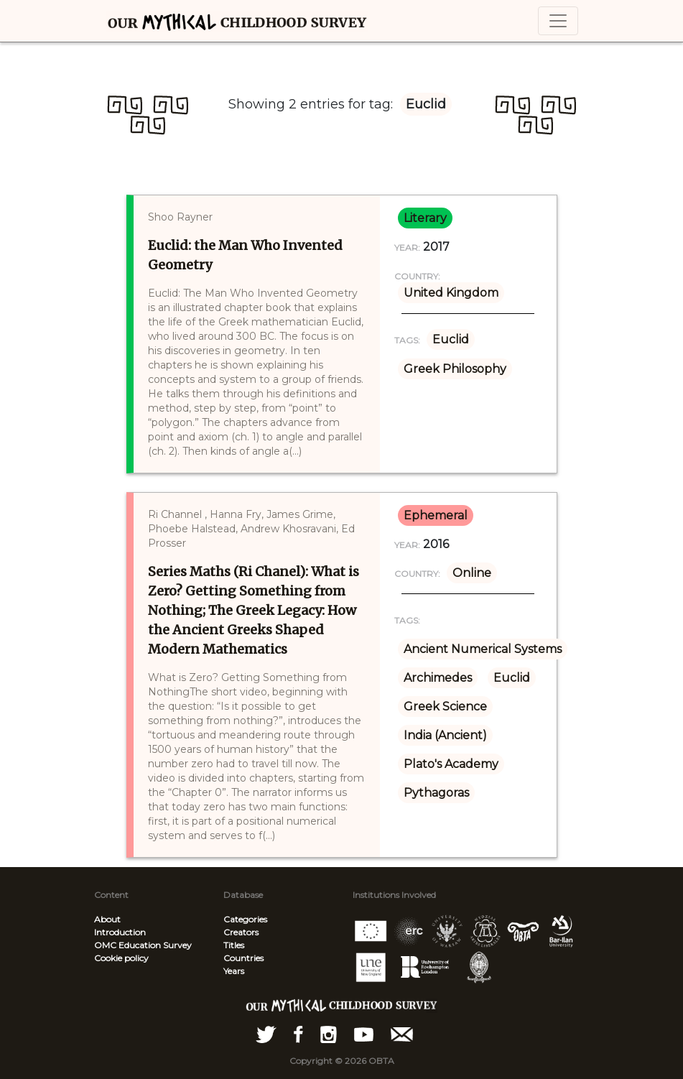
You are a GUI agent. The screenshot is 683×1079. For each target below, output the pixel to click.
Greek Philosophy (455, 369)
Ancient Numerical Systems (483, 649)
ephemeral (436, 515)
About (107, 919)
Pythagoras (436, 793)
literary (425, 218)
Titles (233, 945)
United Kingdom (451, 293)
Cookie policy (121, 958)
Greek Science (445, 706)
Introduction (120, 932)
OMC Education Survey (143, 945)
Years (233, 970)
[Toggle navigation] (558, 20)
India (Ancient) (445, 735)
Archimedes (438, 678)
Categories (245, 919)
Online (471, 573)
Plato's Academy (451, 764)
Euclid (450, 339)
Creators (241, 932)
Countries (243, 958)
